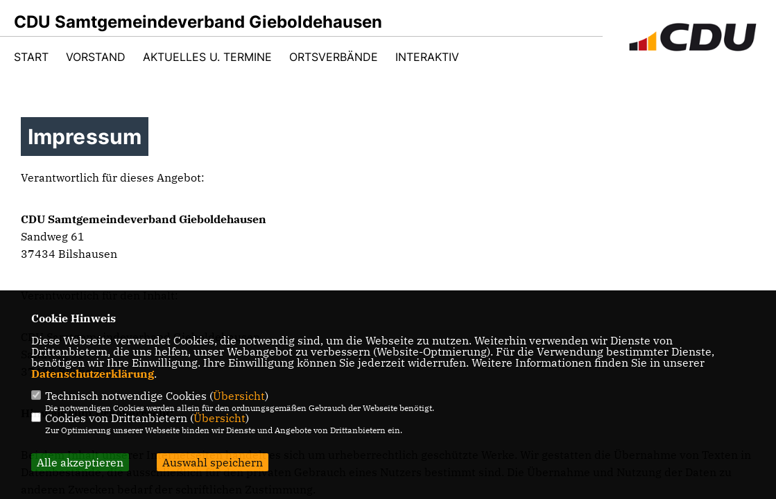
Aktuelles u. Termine (207, 56)
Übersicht (239, 396)
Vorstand (96, 56)
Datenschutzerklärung (92, 373)
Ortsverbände (333, 56)
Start (31, 56)
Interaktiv (427, 56)
